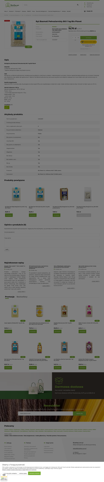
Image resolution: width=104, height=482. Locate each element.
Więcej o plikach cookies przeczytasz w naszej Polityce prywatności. (19, 469)
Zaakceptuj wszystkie (34, 473)
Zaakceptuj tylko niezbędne (10, 473)
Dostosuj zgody (23, 473)
